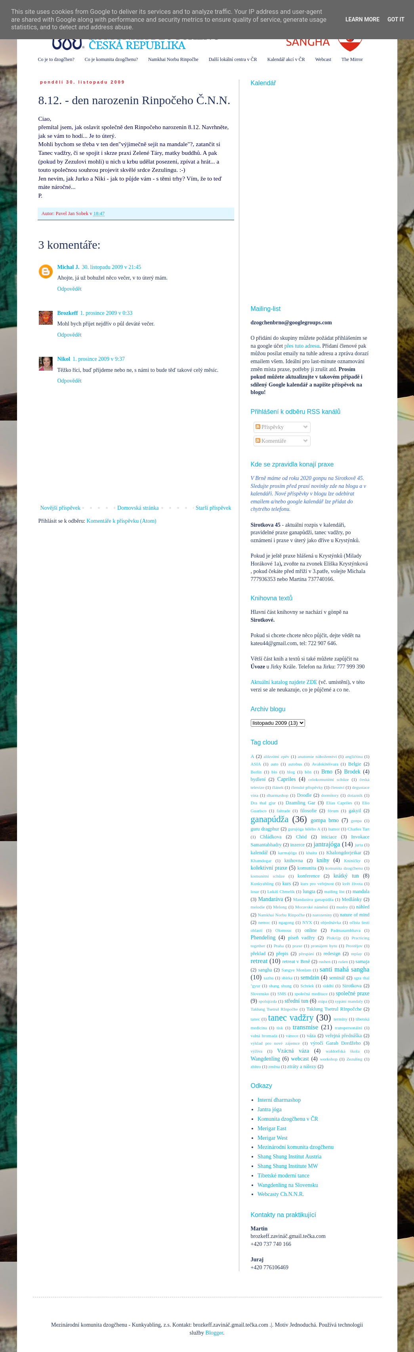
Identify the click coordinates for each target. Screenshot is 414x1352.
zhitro (256, 1066)
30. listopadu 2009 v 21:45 (111, 267)
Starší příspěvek (213, 508)
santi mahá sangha (345, 969)
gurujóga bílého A (304, 828)
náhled (363, 907)
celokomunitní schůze (328, 779)
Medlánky (352, 899)
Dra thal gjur (263, 802)
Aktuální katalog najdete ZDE (284, 682)
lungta (309, 891)
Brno (326, 772)
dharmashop (277, 795)
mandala (361, 891)
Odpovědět (69, 289)
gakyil (355, 810)
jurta (359, 844)
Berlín (256, 771)
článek (277, 787)
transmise (305, 1027)
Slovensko (260, 993)
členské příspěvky (307, 787)
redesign (332, 953)
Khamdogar (261, 860)
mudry (342, 907)
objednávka (331, 922)
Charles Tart (358, 828)
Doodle (304, 795)
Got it (395, 19)
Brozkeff (67, 313)
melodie (258, 907)
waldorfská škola (342, 1051)
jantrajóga (326, 844)
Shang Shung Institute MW (288, 1166)
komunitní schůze (268, 876)
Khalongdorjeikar (343, 852)
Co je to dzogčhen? (56, 59)
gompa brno (325, 820)
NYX (307, 922)
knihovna (293, 860)
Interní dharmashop (279, 1100)
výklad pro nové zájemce (275, 1043)
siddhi (328, 985)
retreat (259, 961)
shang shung (280, 985)
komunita (306, 868)
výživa (257, 1051)
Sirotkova (352, 985)
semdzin (310, 978)
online (311, 930)
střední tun (296, 1001)
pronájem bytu (324, 945)
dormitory (330, 795)
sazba (269, 977)
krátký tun (346, 876)
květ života (352, 883)
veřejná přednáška (343, 1035)
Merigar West (273, 1138)
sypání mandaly (349, 1001)
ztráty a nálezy (301, 1066)
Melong (280, 907)
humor (334, 828)
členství (338, 787)
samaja (363, 961)
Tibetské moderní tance (283, 1176)
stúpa (322, 1001)
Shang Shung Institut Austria (289, 1157)
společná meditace (310, 993)
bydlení (258, 779)
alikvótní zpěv (276, 756)
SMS (281, 993)
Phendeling (263, 938)
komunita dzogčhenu (344, 868)
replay (356, 953)
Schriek (307, 985)
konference (309, 876)
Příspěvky (270, 427)
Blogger (214, 1333)
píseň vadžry (301, 938)
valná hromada (264, 1035)
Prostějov (354, 945)
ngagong (286, 922)
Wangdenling (265, 1059)
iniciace (329, 837)
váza (311, 1035)
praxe (297, 945)
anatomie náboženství (317, 756)
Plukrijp (333, 937)
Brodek (352, 772)
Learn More (362, 19)
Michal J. (68, 267)
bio (274, 771)
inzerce (297, 844)
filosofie (308, 810)
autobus (295, 764)
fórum (333, 810)
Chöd (301, 837)
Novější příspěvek (60, 508)
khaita (311, 852)
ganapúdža (270, 819)
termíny (340, 1019)
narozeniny (322, 914)
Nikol (64, 359)
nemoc (264, 922)
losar (255, 891)
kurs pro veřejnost (317, 883)
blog (291, 771)
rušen (343, 961)
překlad (258, 953)
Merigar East (272, 1128)
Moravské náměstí (311, 907)
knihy (323, 860)
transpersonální (348, 1027)
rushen (325, 961)
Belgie (354, 764)
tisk (280, 1027)
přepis (282, 953)
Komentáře (271, 441)
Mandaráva (270, 899)
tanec (255, 1019)
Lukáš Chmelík (280, 891)
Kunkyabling (262, 883)
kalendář (259, 852)
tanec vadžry (291, 1018)
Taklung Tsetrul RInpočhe (274, 1009)
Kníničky (352, 860)
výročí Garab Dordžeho (336, 1043)
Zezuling (354, 1059)
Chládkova (271, 837)
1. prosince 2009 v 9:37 (98, 359)
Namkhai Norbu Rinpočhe (173, 59)
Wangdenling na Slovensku (288, 1185)
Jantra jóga (270, 1109)
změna (274, 1066)
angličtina (353, 756)
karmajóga (287, 852)
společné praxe (353, 993)
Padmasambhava (346, 930)
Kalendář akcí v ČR (286, 59)
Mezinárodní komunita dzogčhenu (296, 1147)
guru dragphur (265, 829)
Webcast (323, 59)
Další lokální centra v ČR (233, 59)
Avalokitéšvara (325, 764)
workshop (329, 1059)
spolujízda (268, 1001)
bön (308, 771)
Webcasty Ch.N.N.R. (281, 1194)
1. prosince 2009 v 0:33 (106, 313)
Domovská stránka (138, 508)
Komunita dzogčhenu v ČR (288, 1119)
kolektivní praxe (269, 868)
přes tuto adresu (302, 346)
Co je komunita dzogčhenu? (111, 59)
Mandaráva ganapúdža (313, 899)
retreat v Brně (296, 961)
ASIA (256, 764)
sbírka (287, 977)
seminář (337, 978)
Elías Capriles (339, 802)
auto (274, 764)
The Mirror (352, 59)
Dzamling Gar (300, 802)
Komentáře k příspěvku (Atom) (121, 521)
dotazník (355, 795)
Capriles (286, 779)
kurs (286, 883)
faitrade (283, 810)
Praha (279, 945)
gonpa (356, 820)
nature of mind (355, 915)
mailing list (334, 891)
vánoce (292, 1035)
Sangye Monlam (296, 969)
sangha (265, 970)
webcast (300, 1059)
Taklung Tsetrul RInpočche (334, 1009)
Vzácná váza (293, 1051)
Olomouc (283, 930)
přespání (306, 953)
